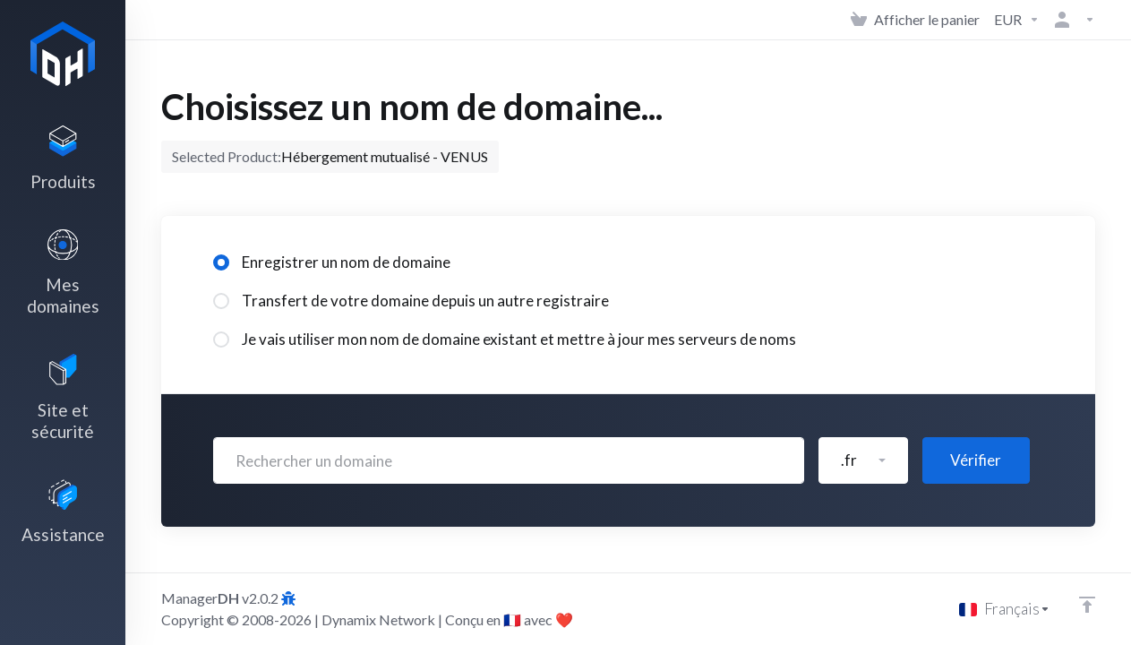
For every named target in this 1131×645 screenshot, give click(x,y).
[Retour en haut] (1087, 604)
